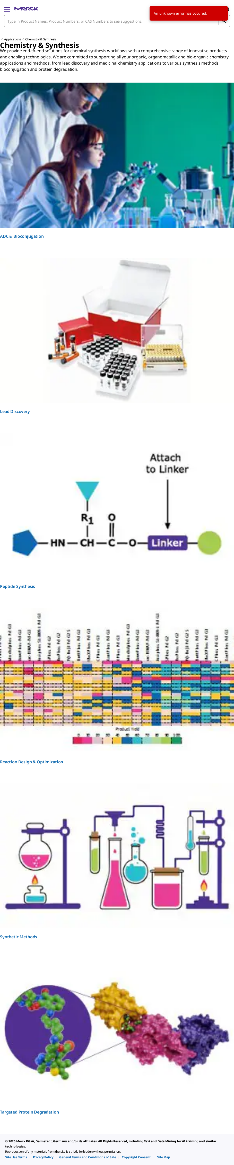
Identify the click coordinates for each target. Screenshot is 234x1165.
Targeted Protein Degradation (29, 1112)
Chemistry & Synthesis (41, 39)
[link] (16, 1157)
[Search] (224, 21)
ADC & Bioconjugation (22, 236)
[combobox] (117, 21)
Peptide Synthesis (17, 586)
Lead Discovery (15, 411)
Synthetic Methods (18, 937)
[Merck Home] (26, 9)
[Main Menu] (7, 8)
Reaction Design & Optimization (31, 762)
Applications (12, 39)
